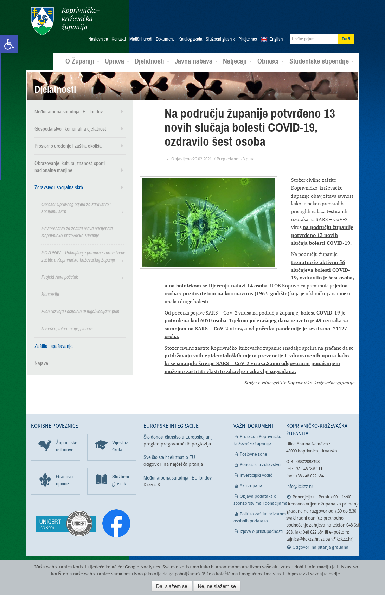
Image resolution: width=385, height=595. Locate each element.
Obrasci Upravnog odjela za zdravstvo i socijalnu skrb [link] (76, 207)
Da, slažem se (171, 586)
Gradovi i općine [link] (64, 479)
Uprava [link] (117, 61)
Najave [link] (41, 362)
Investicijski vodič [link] (256, 474)
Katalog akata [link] (190, 39)
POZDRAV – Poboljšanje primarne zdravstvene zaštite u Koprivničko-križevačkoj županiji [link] (83, 256)
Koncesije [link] (50, 294)
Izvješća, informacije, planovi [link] (67, 328)
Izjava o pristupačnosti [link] (261, 531)
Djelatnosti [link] (152, 61)
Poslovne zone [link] (253, 453)
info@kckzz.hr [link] (299, 486)
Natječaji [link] (237, 61)
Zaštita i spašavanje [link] (53, 345)
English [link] (276, 39)
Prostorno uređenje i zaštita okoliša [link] (68, 145)
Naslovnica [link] (98, 39)
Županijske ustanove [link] (66, 445)
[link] (9, 44)
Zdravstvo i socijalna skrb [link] (58, 187)
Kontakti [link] (118, 39)
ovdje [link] (334, 574)
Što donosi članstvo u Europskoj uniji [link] (178, 436)
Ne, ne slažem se (217, 586)
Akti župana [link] (251, 485)
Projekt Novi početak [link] (59, 277)
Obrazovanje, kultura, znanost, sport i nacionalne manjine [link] (69, 166)
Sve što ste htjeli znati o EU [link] (169, 457)
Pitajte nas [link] (247, 39)
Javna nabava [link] (196, 61)
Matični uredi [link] (140, 39)
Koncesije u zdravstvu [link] (260, 464)
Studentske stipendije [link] (321, 61)
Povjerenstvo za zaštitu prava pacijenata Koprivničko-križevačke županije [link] (77, 231)
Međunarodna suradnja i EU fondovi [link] (69, 111)
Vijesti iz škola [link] (120, 445)
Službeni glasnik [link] (220, 39)
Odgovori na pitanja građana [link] (320, 547)
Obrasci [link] (270, 61)
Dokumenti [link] (165, 39)
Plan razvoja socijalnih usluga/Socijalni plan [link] (80, 311)
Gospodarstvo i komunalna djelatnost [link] (70, 128)
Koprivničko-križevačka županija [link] (65, 21)
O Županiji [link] (82, 61)
